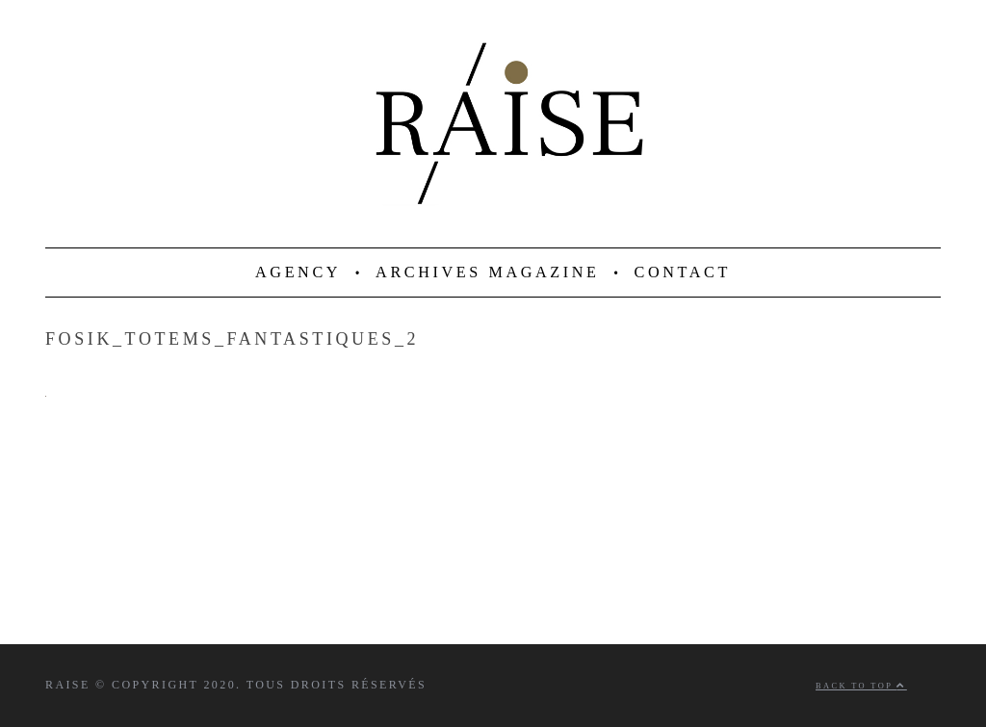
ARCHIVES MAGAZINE (488, 272)
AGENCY (298, 272)
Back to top (861, 686)
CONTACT (683, 272)
